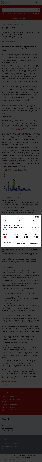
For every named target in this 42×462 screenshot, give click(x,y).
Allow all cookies (34, 243)
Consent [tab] (7, 220)
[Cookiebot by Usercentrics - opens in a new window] (34, 217)
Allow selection (21, 243)
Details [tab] (21, 220)
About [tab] (34, 220)
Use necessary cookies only (7, 243)
